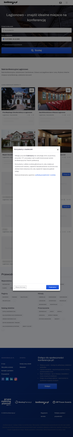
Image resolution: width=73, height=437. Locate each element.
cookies (53, 175)
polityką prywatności (42, 175)
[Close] (57, 149)
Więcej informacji (20, 287)
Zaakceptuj (52, 287)
